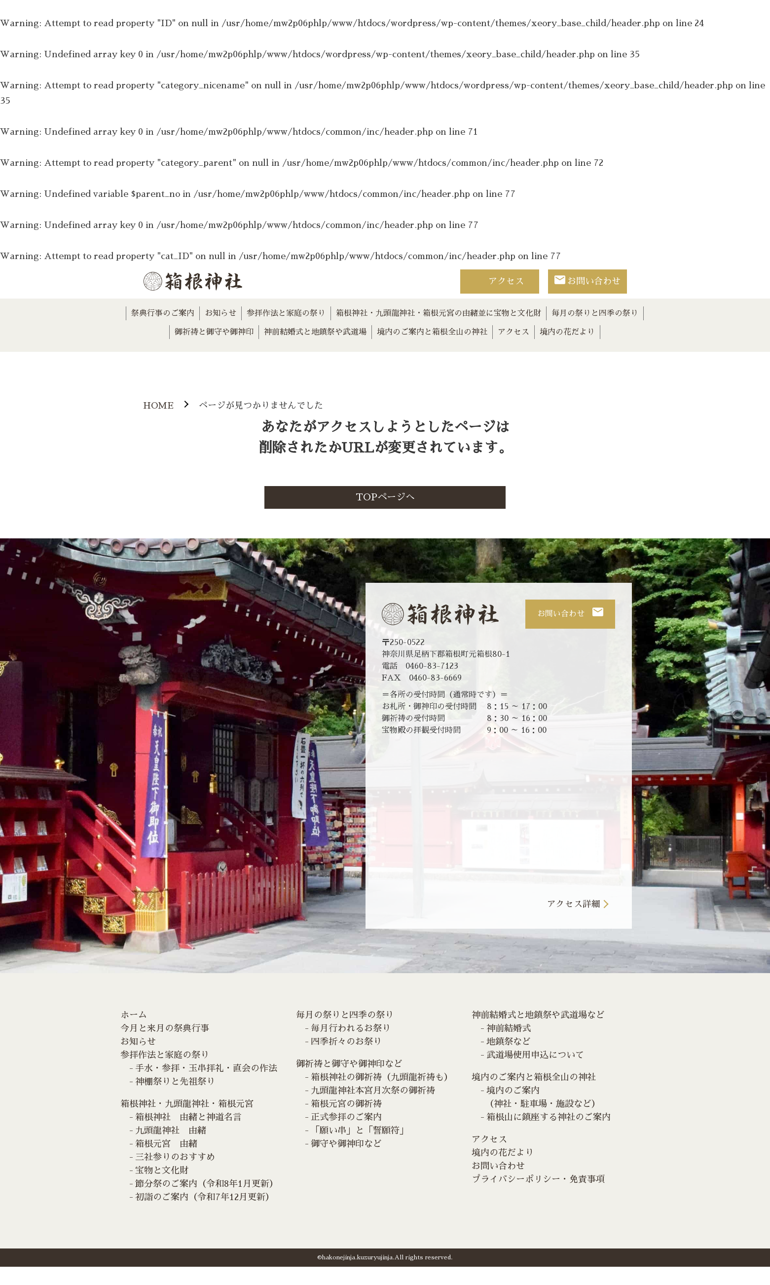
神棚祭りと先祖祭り (175, 1100)
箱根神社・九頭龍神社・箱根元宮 (187, 1122)
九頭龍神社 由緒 (170, 1148)
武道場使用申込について (535, 1073)
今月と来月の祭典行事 (164, 1046)
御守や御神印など (346, 1162)
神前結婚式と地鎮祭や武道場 (315, 332)
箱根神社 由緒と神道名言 (188, 1135)
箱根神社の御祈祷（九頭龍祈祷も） (382, 1095)
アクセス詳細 (573, 921)
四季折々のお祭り (346, 1060)
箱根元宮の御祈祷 (346, 1122)
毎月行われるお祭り (351, 1046)
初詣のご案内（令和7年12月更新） (204, 1215)
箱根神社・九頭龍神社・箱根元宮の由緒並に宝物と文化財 (438, 313)
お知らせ (220, 313)
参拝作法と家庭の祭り (286, 313)
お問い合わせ (594, 281)
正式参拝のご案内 (346, 1135)
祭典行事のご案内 (162, 313)
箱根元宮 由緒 (166, 1162)
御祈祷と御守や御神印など (349, 1082)
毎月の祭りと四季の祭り (594, 313)
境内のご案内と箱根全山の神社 (432, 332)
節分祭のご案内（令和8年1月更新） (206, 1202)
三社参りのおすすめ (175, 1175)
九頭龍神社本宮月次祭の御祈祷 (373, 1108)
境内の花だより (567, 332)
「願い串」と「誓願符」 (359, 1148)
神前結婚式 (508, 1046)
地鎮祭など (508, 1060)
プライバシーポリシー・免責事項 (538, 1197)
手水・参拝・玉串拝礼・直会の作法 (206, 1086)
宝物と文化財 (161, 1188)
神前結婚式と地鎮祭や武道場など (538, 1033)
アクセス (506, 281)
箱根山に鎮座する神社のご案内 (548, 1135)
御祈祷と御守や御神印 (214, 332)
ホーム (133, 1033)
